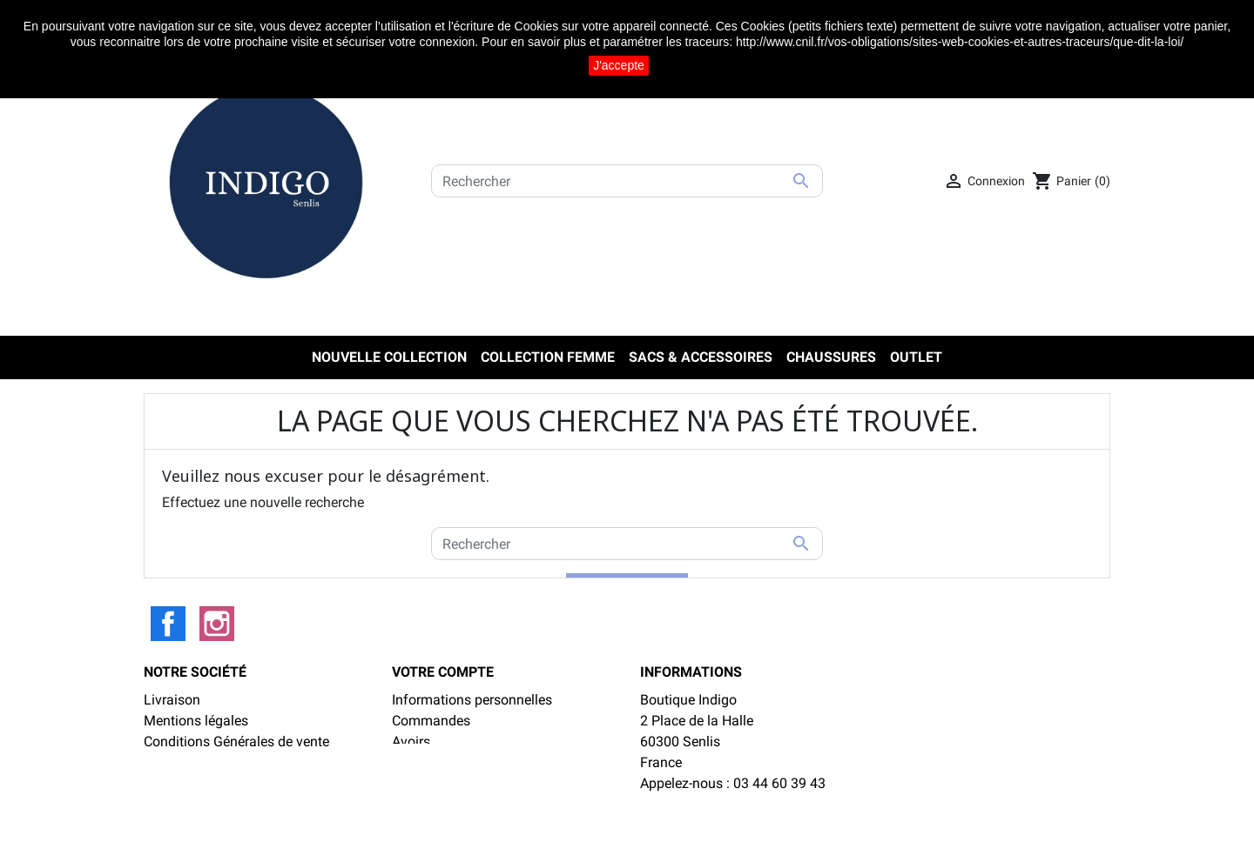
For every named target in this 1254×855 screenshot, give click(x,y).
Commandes (431, 720)
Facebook (168, 623)
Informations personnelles (472, 699)
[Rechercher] (627, 180)
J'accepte (618, 65)
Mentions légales (196, 720)
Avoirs (411, 741)
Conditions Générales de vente (236, 741)
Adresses (420, 762)
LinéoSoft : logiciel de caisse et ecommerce (627, 830)
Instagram (216, 623)
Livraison (172, 699)
